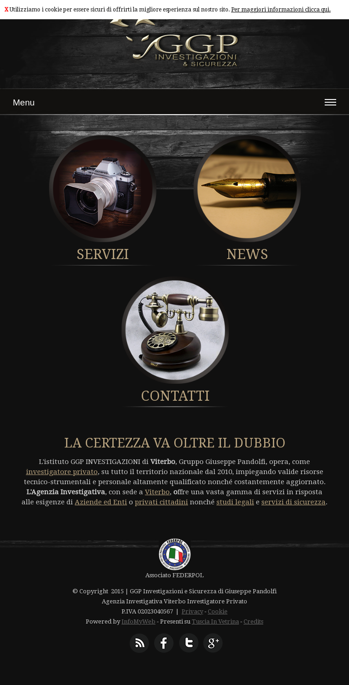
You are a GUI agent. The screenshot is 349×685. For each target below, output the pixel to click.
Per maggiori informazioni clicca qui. (281, 9)
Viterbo (157, 492)
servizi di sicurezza (293, 502)
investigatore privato (62, 472)
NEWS (247, 254)
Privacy (192, 611)
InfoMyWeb (138, 621)
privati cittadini (161, 502)
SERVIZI (103, 254)
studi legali (235, 502)
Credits (253, 621)
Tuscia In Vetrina (215, 621)
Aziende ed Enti (101, 502)
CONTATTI (175, 396)
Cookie (217, 611)
